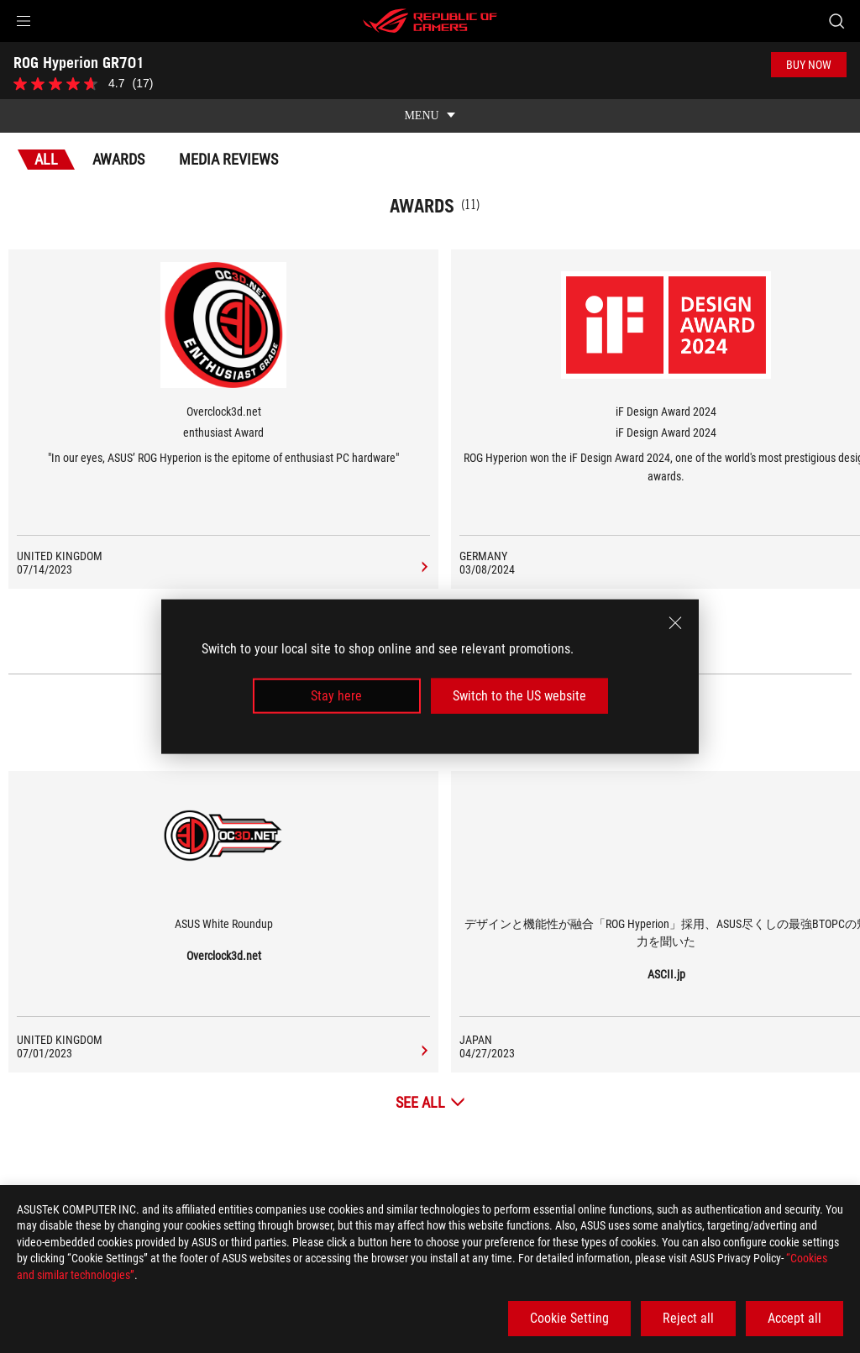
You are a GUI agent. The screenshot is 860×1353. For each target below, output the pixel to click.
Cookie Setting (569, 1318)
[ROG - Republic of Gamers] (430, 21)
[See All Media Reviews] (430, 1090)
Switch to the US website (519, 696)
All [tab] (46, 147)
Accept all (794, 1318)
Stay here (336, 696)
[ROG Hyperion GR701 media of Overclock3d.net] (422, 1039)
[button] (23, 21)
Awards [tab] (118, 147)
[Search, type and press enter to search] (836, 21)
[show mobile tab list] (430, 104)
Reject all (688, 1318)
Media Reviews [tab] (228, 147)
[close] (675, 622)
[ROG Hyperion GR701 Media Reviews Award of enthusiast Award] (422, 556)
